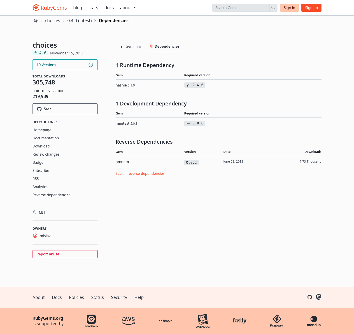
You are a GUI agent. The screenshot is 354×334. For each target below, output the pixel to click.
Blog (77, 8)
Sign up (311, 7)
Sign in (289, 7)
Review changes (46, 154)
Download (41, 146)
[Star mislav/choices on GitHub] (65, 109)
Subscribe (41, 170)
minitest (126, 123)
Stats (93, 8)
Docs (109, 8)
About (39, 297)
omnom (122, 161)
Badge (38, 162)
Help (139, 297)
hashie (125, 85)
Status (97, 297)
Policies (76, 297)
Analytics (40, 186)
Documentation (46, 137)
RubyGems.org (48, 318)
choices (52, 20)
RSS (36, 178)
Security (119, 297)
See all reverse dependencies (140, 173)
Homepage (42, 129)
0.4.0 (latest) (79, 20)
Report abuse (48, 254)
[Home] (35, 20)
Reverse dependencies (51, 194)
